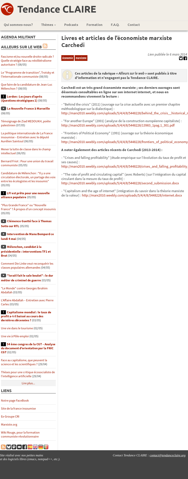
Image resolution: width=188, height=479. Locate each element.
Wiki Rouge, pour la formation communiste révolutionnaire (20, 434)
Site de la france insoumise (18, 409)
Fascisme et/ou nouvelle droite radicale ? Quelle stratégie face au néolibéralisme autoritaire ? (27, 61)
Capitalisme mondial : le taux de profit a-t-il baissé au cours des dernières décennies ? (26, 316)
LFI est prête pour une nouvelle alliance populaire (25, 195)
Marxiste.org (9, 424)
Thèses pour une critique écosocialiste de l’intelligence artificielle (28, 374)
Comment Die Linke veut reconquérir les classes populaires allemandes (27, 266)
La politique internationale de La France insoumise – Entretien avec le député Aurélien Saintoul (27, 137)
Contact (134, 25)
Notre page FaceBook (15, 401)
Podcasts (71, 25)
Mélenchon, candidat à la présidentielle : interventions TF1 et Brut (26, 251)
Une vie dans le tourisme (17, 328)
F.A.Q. (115, 25)
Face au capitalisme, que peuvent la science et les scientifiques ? (24, 362)
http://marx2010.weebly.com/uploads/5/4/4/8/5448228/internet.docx (132, 195)
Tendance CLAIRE (56, 9)
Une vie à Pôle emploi (15, 336)
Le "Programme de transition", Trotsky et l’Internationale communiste (27, 75)
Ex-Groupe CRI (10, 417)
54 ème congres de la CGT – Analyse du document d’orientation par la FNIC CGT (28, 348)
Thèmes (48, 25)
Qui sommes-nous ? (18, 25)
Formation (94, 25)
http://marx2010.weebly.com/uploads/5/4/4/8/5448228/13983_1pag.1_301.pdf (117, 125)
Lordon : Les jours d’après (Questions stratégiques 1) (21, 99)
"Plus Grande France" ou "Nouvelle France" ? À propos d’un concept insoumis (28, 207)
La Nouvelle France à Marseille (28, 109)
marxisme (81, 58)
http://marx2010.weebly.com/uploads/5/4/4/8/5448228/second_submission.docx (120, 183)
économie (67, 58)
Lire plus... (28, 383)
